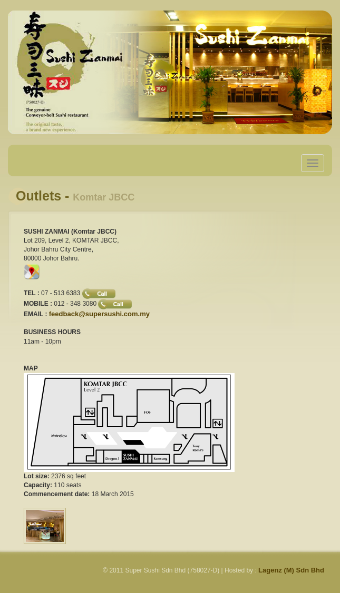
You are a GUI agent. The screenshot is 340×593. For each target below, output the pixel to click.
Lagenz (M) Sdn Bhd (291, 570)
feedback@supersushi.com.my (99, 314)
